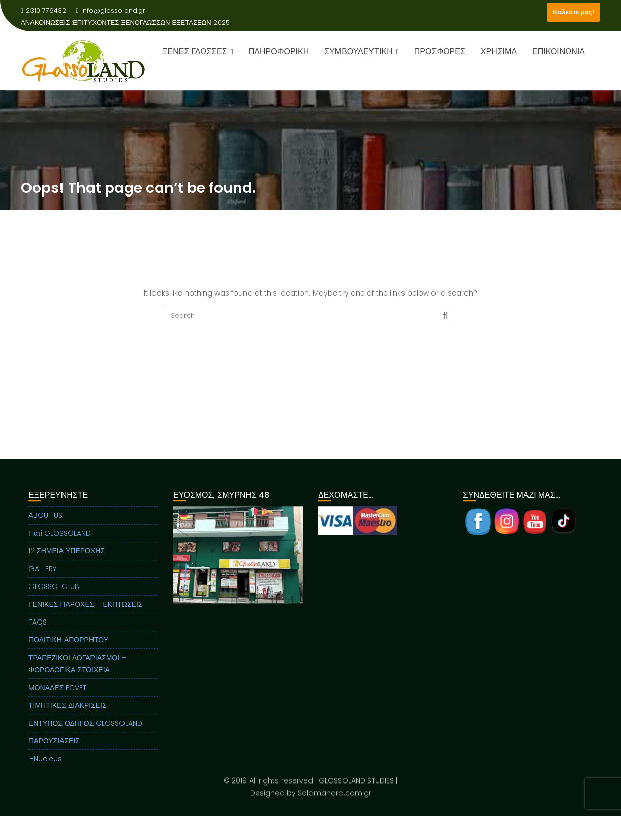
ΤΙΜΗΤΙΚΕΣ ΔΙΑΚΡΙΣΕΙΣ (67, 711)
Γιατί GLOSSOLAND (59, 539)
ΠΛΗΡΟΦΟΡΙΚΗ (279, 51)
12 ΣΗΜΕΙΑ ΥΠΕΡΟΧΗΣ (66, 557)
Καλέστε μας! (573, 12)
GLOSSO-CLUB (53, 592)
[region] (238, 573)
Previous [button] (180, 560)
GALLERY (42, 575)
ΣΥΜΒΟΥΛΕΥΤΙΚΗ (358, 51)
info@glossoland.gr (110, 10)
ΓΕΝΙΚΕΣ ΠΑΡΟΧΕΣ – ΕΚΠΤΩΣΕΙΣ (85, 610)
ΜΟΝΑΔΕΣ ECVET (57, 694)
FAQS (37, 628)
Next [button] (296, 560)
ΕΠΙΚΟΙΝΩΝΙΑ (558, 51)
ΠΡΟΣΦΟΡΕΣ (439, 51)
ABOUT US (45, 521)
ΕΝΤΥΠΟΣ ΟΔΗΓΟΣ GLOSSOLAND (85, 729)
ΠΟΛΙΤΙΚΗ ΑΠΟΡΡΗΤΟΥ (68, 646)
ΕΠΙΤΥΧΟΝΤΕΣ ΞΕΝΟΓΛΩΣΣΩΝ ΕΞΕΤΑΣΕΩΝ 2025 (151, 22)
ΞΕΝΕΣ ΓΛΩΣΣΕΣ (194, 51)
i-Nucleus (45, 765)
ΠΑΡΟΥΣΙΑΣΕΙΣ (54, 747)
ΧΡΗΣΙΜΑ (499, 51)
